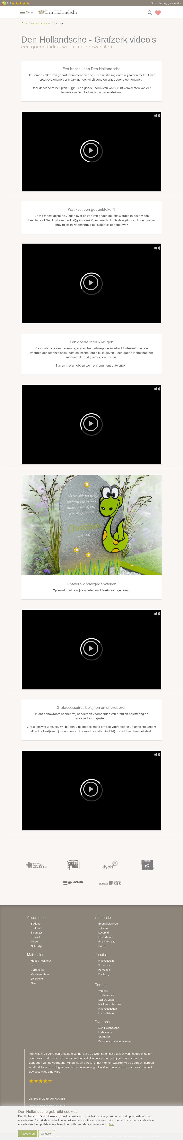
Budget (35, 924)
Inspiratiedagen (107, 1009)
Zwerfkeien (37, 979)
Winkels (103, 991)
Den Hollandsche (108, 1028)
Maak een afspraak (109, 1004)
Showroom (104, 965)
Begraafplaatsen (108, 924)
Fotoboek (104, 970)
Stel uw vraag (106, 1000)
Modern (35, 941)
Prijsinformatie (106, 941)
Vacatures (104, 1037)
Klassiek (36, 937)
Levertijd (103, 932)
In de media (105, 1032)
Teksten (103, 928)
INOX (34, 965)
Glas (33, 983)
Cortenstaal (38, 970)
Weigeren (46, 1134)
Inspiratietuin (106, 961)
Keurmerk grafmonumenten (115, 1041)
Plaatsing (103, 974)
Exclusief (36, 928)
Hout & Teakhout (41, 961)
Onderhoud (105, 937)
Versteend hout (40, 974)
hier (111, 1124)
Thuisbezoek (106, 995)
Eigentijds (37, 932)
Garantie (103, 946)
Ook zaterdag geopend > (166, 3)
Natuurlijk (36, 946)
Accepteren (28, 1134)
